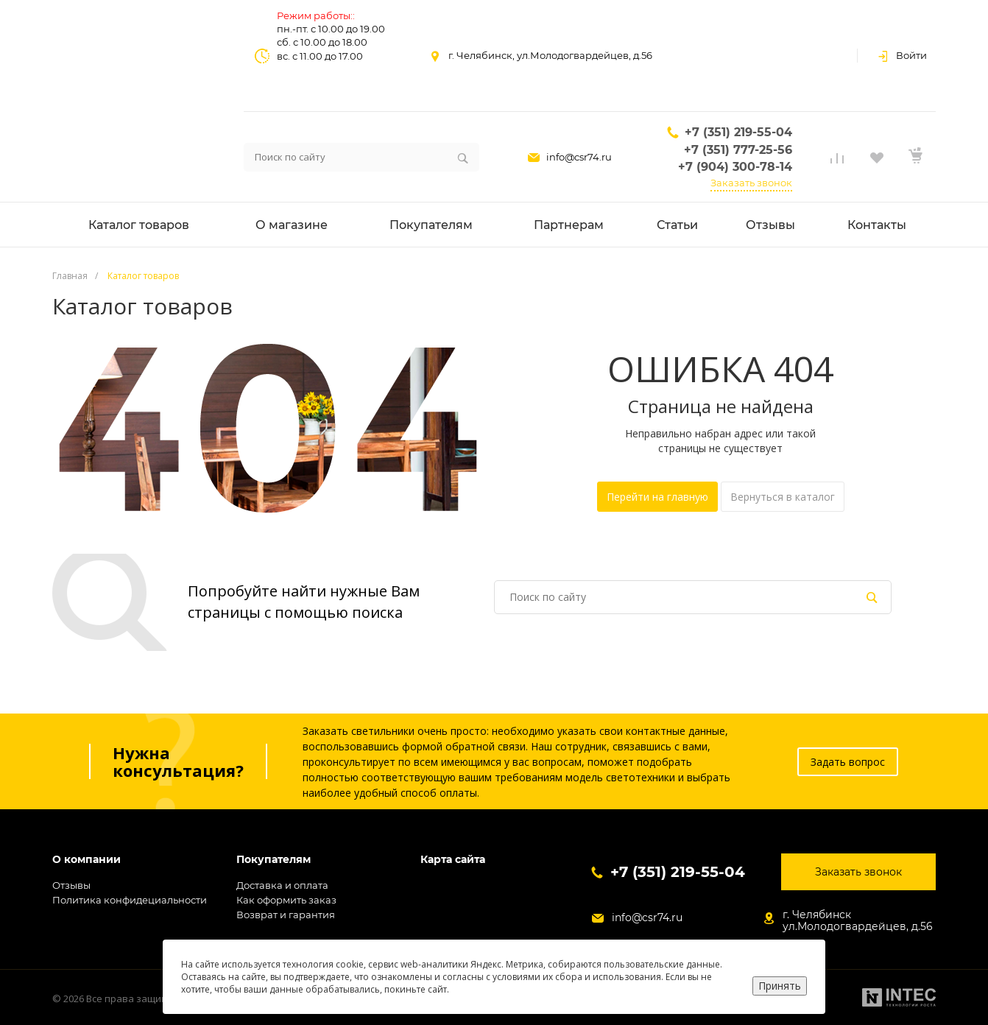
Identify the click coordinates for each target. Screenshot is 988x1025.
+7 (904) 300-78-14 (735, 167)
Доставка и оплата (282, 885)
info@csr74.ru (579, 157)
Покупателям (273, 859)
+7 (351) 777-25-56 (738, 150)
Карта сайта (452, 859)
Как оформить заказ (286, 900)
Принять (779, 986)
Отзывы (71, 885)
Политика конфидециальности (129, 900)
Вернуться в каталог (782, 497)
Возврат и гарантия (285, 914)
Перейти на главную (657, 497)
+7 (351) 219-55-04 (738, 132)
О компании (86, 859)
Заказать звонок (751, 183)
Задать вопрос (848, 762)
